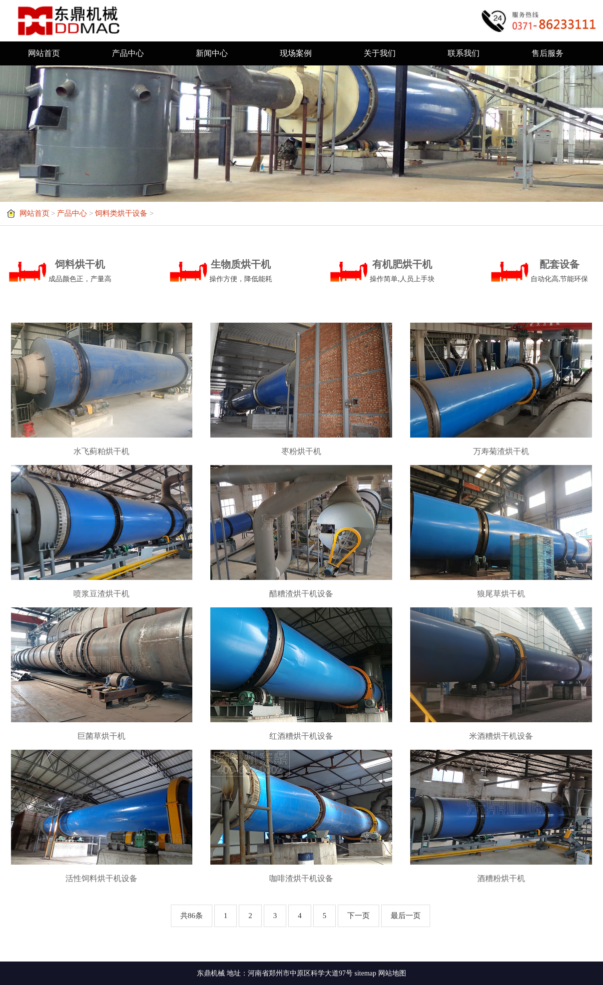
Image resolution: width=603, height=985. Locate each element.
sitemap (365, 973)
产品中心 (128, 53)
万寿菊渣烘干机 (501, 451)
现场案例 (296, 53)
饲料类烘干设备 (121, 213)
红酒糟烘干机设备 (301, 736)
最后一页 (406, 916)
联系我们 (464, 53)
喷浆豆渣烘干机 (101, 593)
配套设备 (560, 273)
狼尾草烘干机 (501, 593)
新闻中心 (212, 53)
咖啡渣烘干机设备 (301, 878)
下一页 (358, 916)
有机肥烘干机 (402, 273)
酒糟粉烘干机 (501, 878)
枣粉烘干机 (301, 451)
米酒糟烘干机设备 (501, 736)
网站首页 (44, 53)
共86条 (191, 916)
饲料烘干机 (79, 273)
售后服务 (548, 53)
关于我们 (380, 53)
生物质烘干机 (240, 273)
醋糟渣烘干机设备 (301, 593)
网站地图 (392, 973)
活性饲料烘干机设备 (101, 878)
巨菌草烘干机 (101, 736)
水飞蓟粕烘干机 (101, 451)
